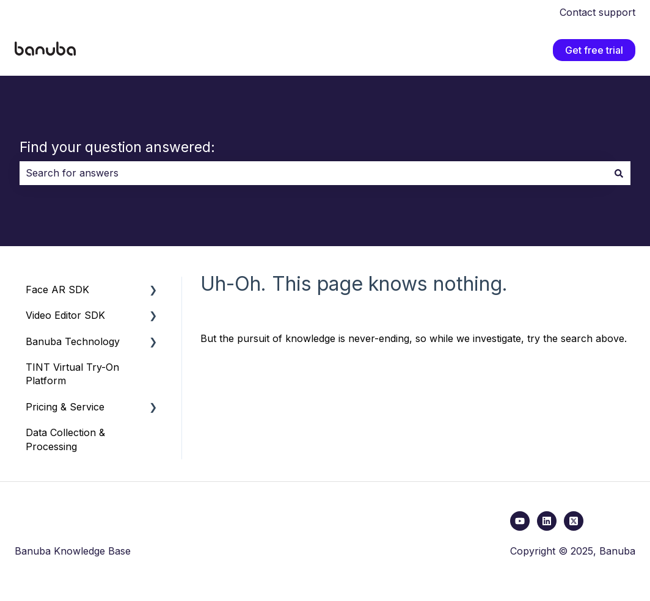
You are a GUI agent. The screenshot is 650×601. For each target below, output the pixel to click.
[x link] (573, 521)
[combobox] (313, 172)
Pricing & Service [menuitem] (65, 407)
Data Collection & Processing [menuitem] (65, 439)
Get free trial (594, 50)
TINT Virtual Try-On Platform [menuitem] (72, 374)
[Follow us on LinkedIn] (547, 521)
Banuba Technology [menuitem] (73, 341)
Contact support (597, 12)
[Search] (618, 172)
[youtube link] (520, 521)
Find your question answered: (117, 147)
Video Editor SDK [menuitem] (65, 315)
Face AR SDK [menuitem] (57, 289)
